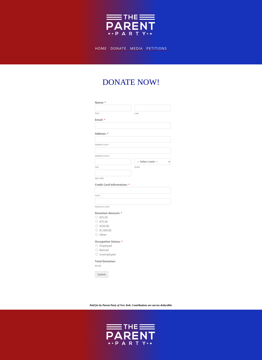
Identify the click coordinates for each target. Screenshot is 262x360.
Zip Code (99, 178)
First (97, 113)
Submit (102, 274)
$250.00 (104, 226)
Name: (100, 102)
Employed (105, 246)
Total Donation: (105, 261)
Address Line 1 (102, 144)
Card (97, 195)
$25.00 (103, 217)
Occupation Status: (109, 241)
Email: (100, 120)
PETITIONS (156, 49)
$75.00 (103, 221)
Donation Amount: (108, 213)
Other (103, 235)
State (137, 167)
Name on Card (102, 206)
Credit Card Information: (112, 185)
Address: (101, 134)
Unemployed (107, 254)
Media (136, 49)
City (97, 167)
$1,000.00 (105, 230)
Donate (118, 49)
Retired (104, 250)
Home (101, 49)
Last (137, 113)
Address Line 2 (102, 155)
